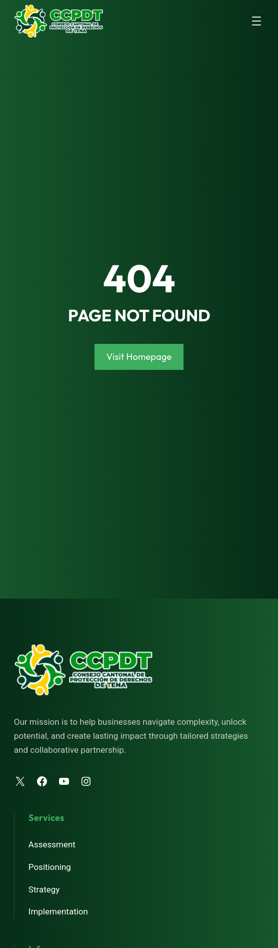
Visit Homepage (139, 356)
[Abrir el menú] (256, 21)
